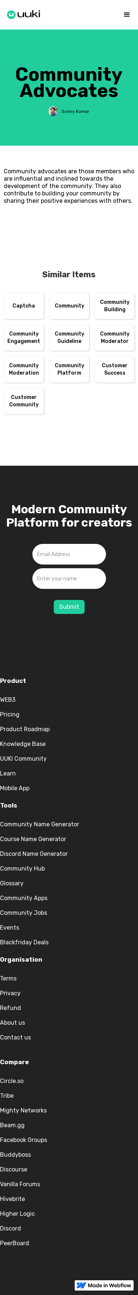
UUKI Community (23, 758)
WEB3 (7, 699)
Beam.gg (12, 1125)
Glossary (12, 883)
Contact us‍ (15, 1037)
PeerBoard (14, 1243)
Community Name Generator (39, 824)
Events (9, 927)
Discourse (13, 1169)
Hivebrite (12, 1198)
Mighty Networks (23, 1110)
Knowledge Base (23, 743)
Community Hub (22, 868)
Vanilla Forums (20, 1184)
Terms (8, 978)
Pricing (10, 714)
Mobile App (14, 788)
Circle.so (12, 1080)
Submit (69, 606)
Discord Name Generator (34, 853)
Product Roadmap (25, 729)
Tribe (7, 1095)
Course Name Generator (33, 839)
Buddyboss (15, 1154)
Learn (8, 773)
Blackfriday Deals (24, 942)
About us (12, 1022)
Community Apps (23, 898)
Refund (10, 1007)
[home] (24, 13)
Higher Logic (17, 1213)
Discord (10, 1228)
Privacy (10, 993)
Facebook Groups (23, 1139)
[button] (127, 15)
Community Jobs (23, 912)
